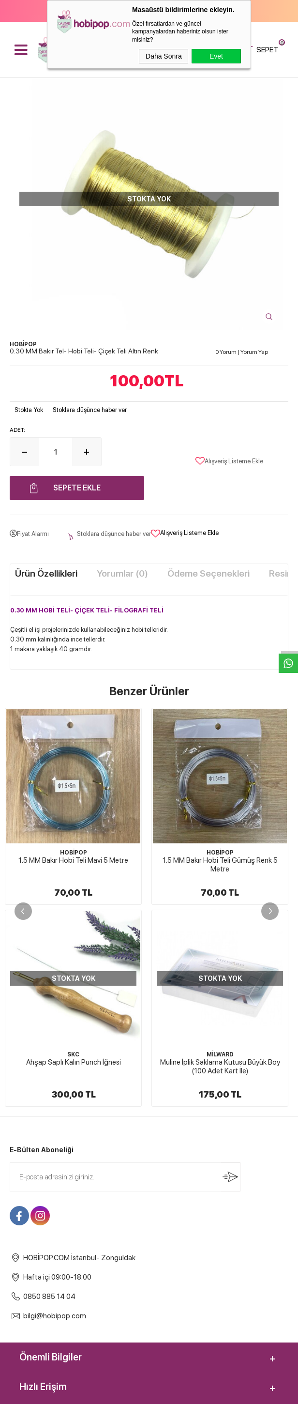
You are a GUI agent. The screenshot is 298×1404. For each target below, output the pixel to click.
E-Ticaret (123, 1392)
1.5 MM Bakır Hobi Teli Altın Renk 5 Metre (220, 860)
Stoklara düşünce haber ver (90, 409)
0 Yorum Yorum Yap (241, 352)
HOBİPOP (73, 852)
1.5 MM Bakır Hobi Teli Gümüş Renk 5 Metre (73, 864)
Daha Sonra (164, 56)
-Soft (100, 1392)
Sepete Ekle (77, 487)
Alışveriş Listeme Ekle (229, 461)
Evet (216, 56)
